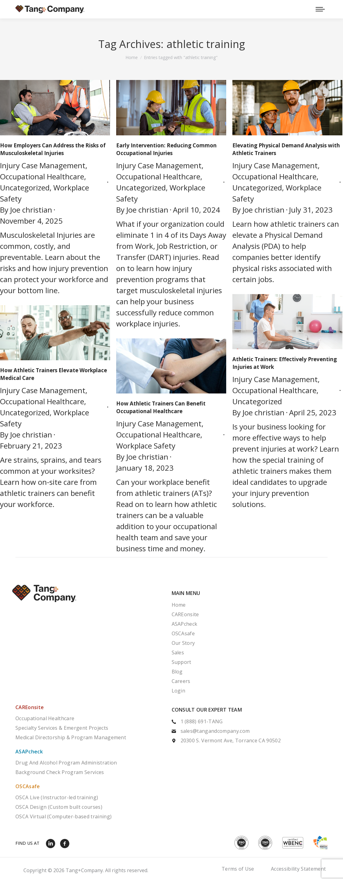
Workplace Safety (145, 446)
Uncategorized (25, 187)
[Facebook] (66, 843)
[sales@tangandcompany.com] (250, 731)
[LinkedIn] (52, 843)
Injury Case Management (42, 165)
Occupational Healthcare (42, 176)
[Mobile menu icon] (320, 9)
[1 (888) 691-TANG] (250, 722)
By (26, 210)
